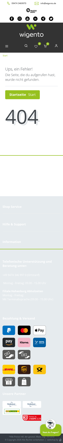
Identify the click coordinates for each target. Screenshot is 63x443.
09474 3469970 (19, 3)
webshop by (52, 439)
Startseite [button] (22, 94)
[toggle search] (26, 46)
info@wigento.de (48, 3)
